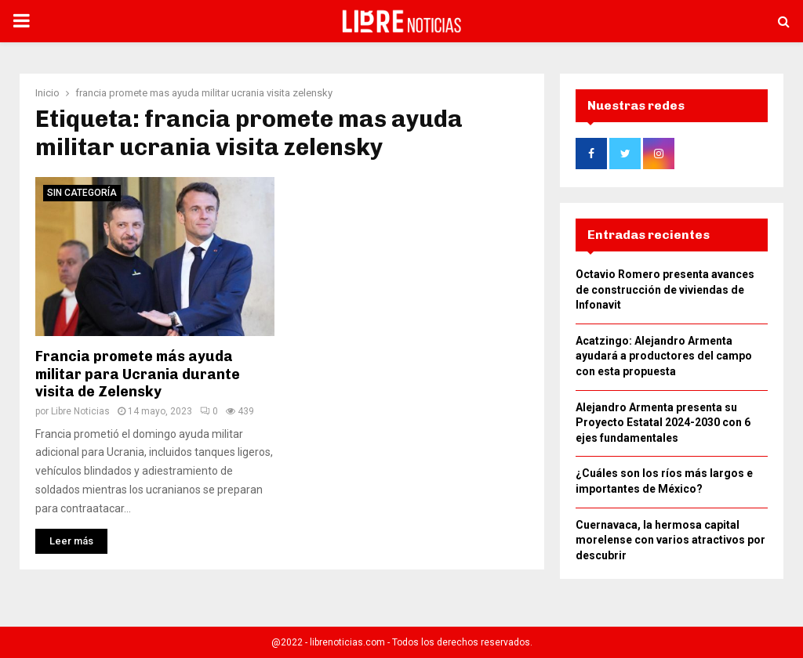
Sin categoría (82, 197)
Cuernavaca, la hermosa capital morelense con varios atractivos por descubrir (670, 544)
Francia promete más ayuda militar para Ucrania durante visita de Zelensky (137, 378)
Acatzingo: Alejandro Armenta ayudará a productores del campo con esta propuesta (664, 360)
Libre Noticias (80, 415)
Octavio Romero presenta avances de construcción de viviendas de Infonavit (665, 294)
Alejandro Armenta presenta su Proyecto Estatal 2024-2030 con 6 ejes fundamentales (663, 427)
